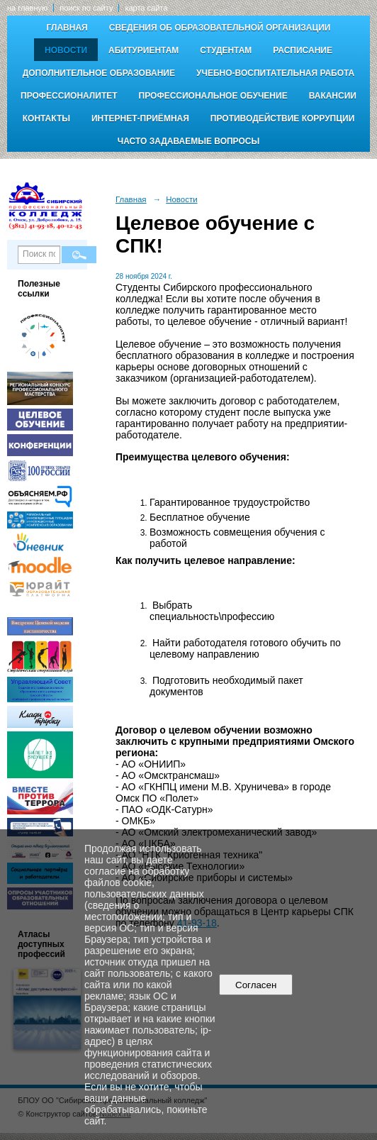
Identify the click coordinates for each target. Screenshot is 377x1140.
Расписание (302, 50)
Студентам (226, 50)
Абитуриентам (143, 50)
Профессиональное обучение (213, 96)
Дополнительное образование (99, 73)
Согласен (256, 985)
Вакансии (332, 96)
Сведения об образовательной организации (220, 28)
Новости (66, 50)
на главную (27, 8)
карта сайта (146, 8)
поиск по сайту (86, 8)
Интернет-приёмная (140, 118)
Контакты (46, 118)
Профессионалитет (69, 96)
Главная (67, 28)
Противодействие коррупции (282, 118)
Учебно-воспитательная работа (275, 73)
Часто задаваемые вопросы (188, 141)
